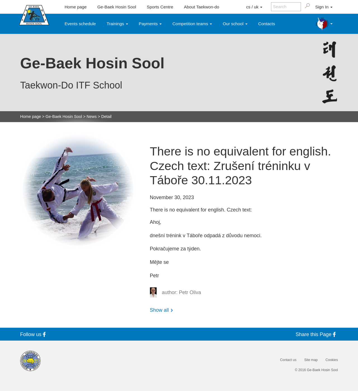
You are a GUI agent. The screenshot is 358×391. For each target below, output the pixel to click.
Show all (159, 310)
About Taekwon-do (201, 6)
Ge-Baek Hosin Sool (116, 6)
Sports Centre (160, 6)
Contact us (288, 360)
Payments (150, 23)
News (92, 116)
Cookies (332, 360)
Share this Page (317, 334)
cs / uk (254, 6)
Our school (235, 23)
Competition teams (192, 23)
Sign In (324, 6)
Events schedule (80, 23)
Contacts (266, 23)
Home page (76, 6)
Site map (311, 360)
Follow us (34, 334)
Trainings (117, 23)
